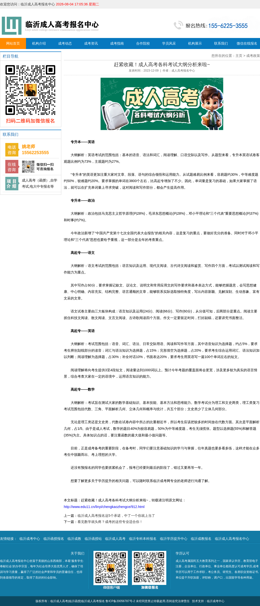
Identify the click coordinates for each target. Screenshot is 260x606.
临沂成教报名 (201, 539)
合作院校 (143, 43)
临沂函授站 (93, 539)
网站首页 (13, 43)
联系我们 (221, 43)
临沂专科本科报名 (142, 539)
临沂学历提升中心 (173, 539)
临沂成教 (74, 539)
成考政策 (253, 56)
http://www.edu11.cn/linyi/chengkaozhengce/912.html (104, 507)
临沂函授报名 (53, 539)
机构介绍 (39, 43)
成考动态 (65, 43)
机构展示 (195, 43)
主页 (238, 56)
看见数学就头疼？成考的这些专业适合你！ (110, 522)
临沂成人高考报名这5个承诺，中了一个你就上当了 (116, 516)
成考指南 (117, 43)
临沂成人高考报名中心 (232, 539)
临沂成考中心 (29, 539)
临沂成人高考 (115, 539)
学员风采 (169, 43)
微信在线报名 (247, 43)
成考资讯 (91, 43)
